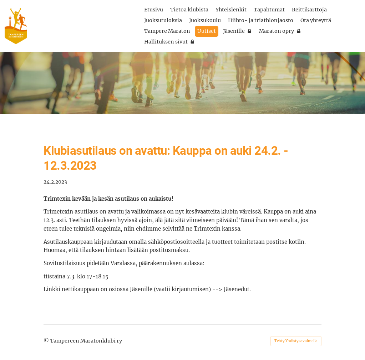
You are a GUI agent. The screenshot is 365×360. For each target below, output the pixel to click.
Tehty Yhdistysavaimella (296, 341)
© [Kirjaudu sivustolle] (47, 341)
